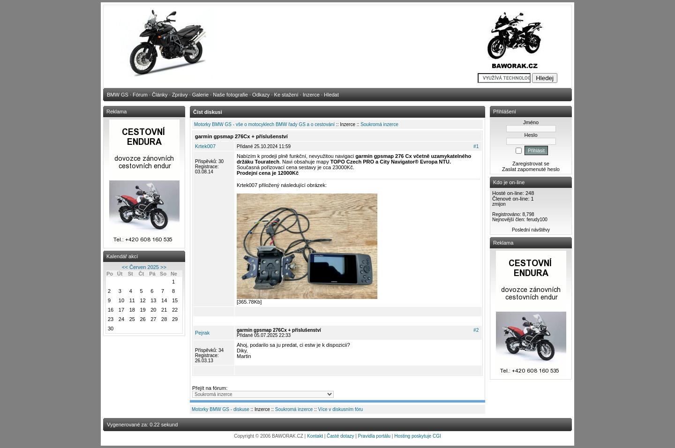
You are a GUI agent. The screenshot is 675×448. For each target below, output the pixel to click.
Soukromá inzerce (379, 124)
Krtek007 (205, 146)
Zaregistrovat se (530, 163)
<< (125, 267)
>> (163, 267)
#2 (476, 330)
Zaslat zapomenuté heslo (531, 169)
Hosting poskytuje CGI (417, 436)
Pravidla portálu (374, 436)
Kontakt (315, 436)
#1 (476, 146)
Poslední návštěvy (531, 229)
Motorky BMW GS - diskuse (220, 409)
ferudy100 (536, 219)
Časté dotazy (340, 436)
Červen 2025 (144, 267)
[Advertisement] (337, 379)
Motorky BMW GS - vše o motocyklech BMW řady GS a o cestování (264, 124)
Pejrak (202, 333)
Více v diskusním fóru (340, 409)
